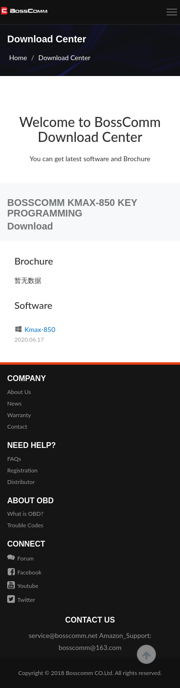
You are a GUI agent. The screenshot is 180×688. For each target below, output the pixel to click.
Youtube (22, 585)
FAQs (14, 458)
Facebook (24, 572)
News (14, 403)
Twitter (21, 599)
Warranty (19, 415)
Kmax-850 (34, 329)
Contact (17, 426)
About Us (19, 391)
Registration (22, 470)
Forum (20, 558)
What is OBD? (25, 513)
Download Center (64, 57)
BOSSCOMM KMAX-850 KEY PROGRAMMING (72, 207)
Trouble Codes (25, 525)
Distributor (21, 481)
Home (18, 57)
